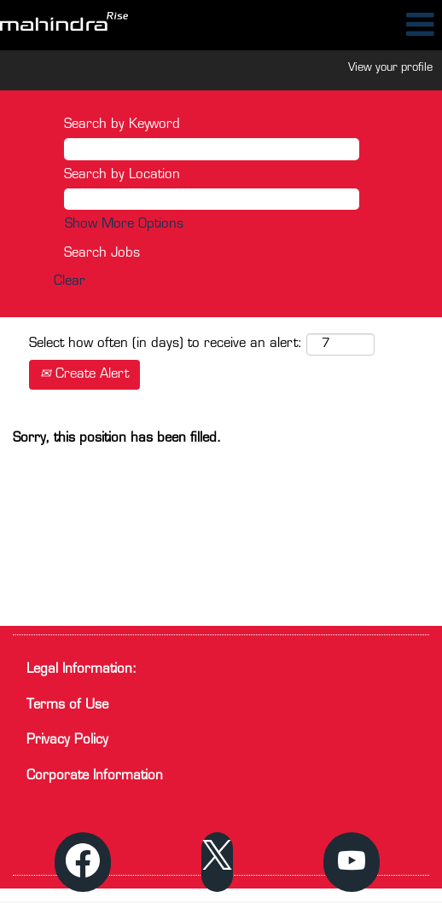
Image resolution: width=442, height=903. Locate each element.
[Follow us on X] (217, 862)
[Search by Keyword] (211, 148)
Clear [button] (69, 281)
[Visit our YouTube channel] (351, 862)
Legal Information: (81, 669)
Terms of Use (67, 705)
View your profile (390, 67)
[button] (368, 25)
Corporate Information (94, 776)
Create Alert (84, 374)
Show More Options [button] (124, 224)
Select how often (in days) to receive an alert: (165, 344)
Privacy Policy (67, 740)
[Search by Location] (211, 199)
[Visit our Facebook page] (83, 862)
